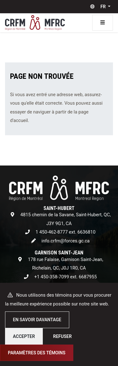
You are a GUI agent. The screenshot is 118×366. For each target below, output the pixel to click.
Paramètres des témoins (36, 352)
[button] (99, 6)
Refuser (62, 336)
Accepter (24, 336)
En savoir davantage (37, 319)
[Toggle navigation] (102, 23)
